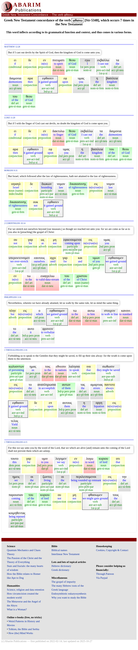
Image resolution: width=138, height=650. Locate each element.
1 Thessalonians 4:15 (15, 442)
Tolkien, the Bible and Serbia (23, 629)
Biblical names (59, 550)
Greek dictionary (60, 569)
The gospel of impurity (64, 581)
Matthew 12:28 (12, 47)
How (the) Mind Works (20, 633)
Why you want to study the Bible (69, 597)
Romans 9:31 (11, 170)
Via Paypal (102, 577)
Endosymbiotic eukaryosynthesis (69, 593)
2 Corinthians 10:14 (14, 223)
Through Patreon (105, 573)
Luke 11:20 (9, 118)
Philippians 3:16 (12, 297)
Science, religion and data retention (25, 589)
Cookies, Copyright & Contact (112, 550)
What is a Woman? (17, 609)
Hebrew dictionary (61, 566)
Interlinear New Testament (66, 554)
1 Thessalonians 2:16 (15, 350)
